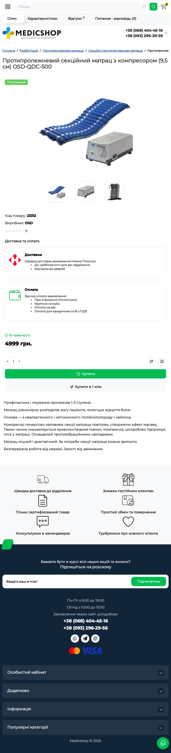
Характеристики (42, 18)
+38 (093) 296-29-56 (144, 35)
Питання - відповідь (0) (115, 18)
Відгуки (76, 18)
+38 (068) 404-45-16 (144, 30)
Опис (12, 18)
